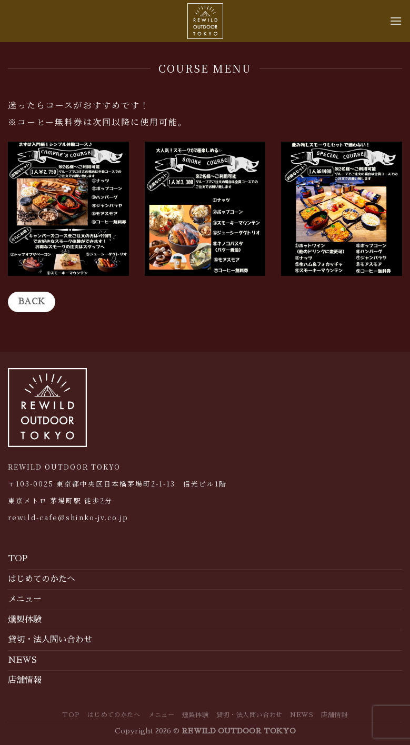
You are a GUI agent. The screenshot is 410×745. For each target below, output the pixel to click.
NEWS (22, 660)
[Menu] (395, 21)
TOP (17, 558)
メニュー (25, 599)
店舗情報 (25, 680)
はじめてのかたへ (41, 579)
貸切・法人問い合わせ (50, 639)
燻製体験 (25, 619)
